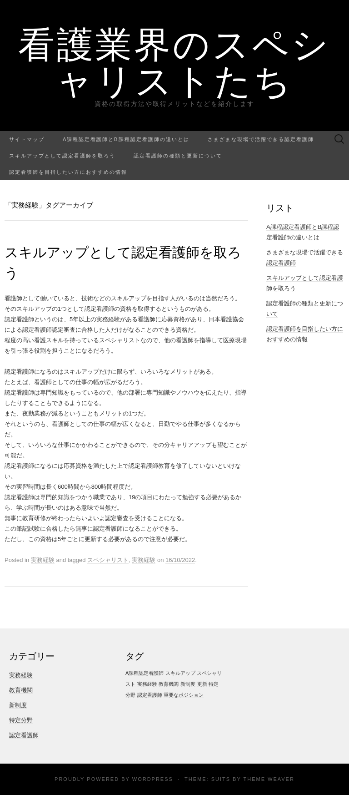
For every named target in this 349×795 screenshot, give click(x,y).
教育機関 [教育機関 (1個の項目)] (169, 684)
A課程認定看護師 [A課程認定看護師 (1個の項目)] (144, 673)
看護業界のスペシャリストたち (174, 61)
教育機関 (21, 690)
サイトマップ (27, 139)
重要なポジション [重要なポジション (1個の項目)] (184, 695)
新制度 (18, 705)
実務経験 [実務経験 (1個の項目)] (147, 684)
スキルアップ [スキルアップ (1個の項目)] (180, 673)
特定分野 (21, 720)
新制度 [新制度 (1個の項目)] (187, 684)
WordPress (152, 779)
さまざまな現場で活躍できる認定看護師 (261, 139)
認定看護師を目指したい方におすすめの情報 (68, 172)
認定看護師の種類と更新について (178, 155)
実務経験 (43, 560)
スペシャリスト (108, 560)
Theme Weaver (268, 779)
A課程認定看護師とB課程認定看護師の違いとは (126, 139)
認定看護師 (24, 735)
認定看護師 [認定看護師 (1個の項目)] (149, 695)
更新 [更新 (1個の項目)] (202, 684)
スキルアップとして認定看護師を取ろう (62, 155)
